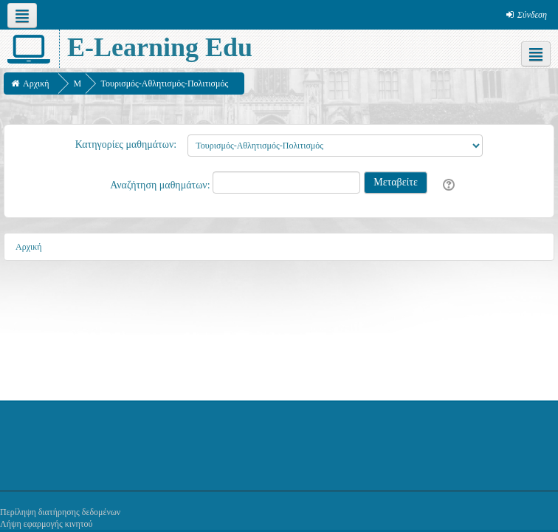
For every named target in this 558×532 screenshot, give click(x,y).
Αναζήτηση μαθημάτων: (161, 185)
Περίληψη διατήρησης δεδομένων (60, 512)
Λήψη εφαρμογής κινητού (46, 524)
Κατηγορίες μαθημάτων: (126, 144)
